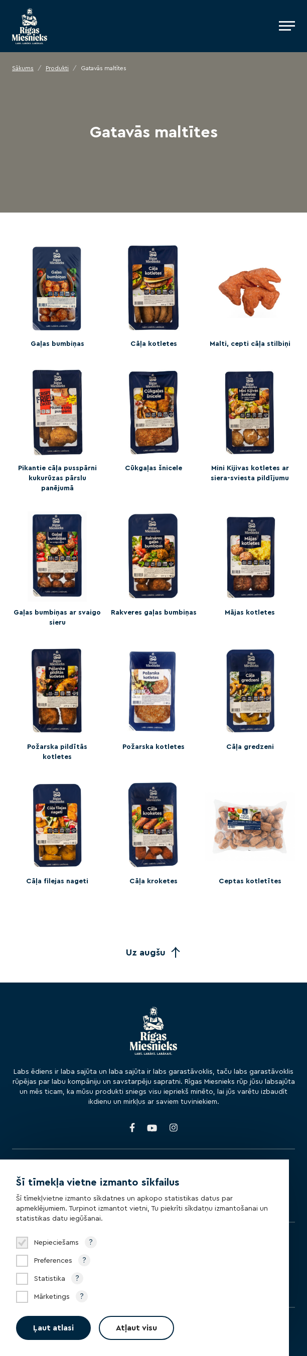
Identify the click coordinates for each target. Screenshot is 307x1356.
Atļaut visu (136, 1328)
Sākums (23, 68)
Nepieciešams (56, 1242)
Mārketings (52, 1296)
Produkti (57, 68)
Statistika (49, 1278)
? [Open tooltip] (91, 1242)
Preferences (53, 1260)
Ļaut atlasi (53, 1328)
